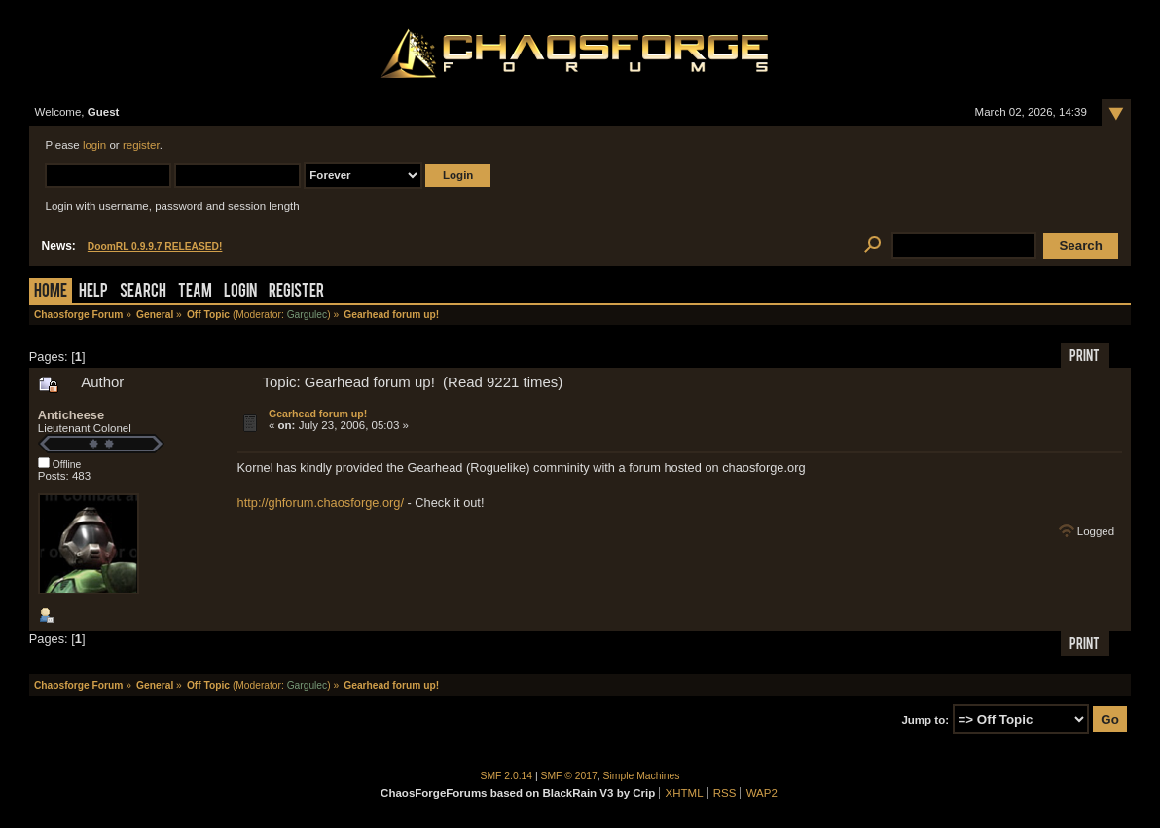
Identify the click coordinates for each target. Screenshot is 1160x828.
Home (50, 292)
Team (195, 292)
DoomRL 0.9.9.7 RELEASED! (155, 246)
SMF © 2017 (569, 776)
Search (143, 292)
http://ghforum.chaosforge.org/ (320, 502)
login (94, 145)
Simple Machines (641, 776)
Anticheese (71, 415)
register (141, 145)
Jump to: (925, 720)
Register (296, 292)
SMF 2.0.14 (507, 776)
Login (240, 292)
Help (93, 292)
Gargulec (307, 314)
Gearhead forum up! (318, 413)
